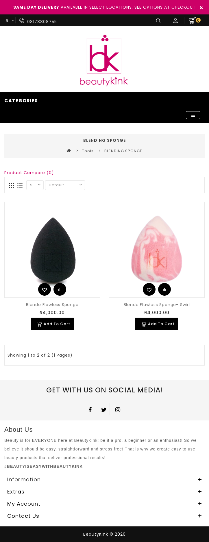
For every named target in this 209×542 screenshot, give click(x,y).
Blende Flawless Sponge (52, 305)
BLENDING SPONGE (123, 151)
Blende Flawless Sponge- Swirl (157, 305)
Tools (88, 151)
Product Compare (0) (29, 173)
